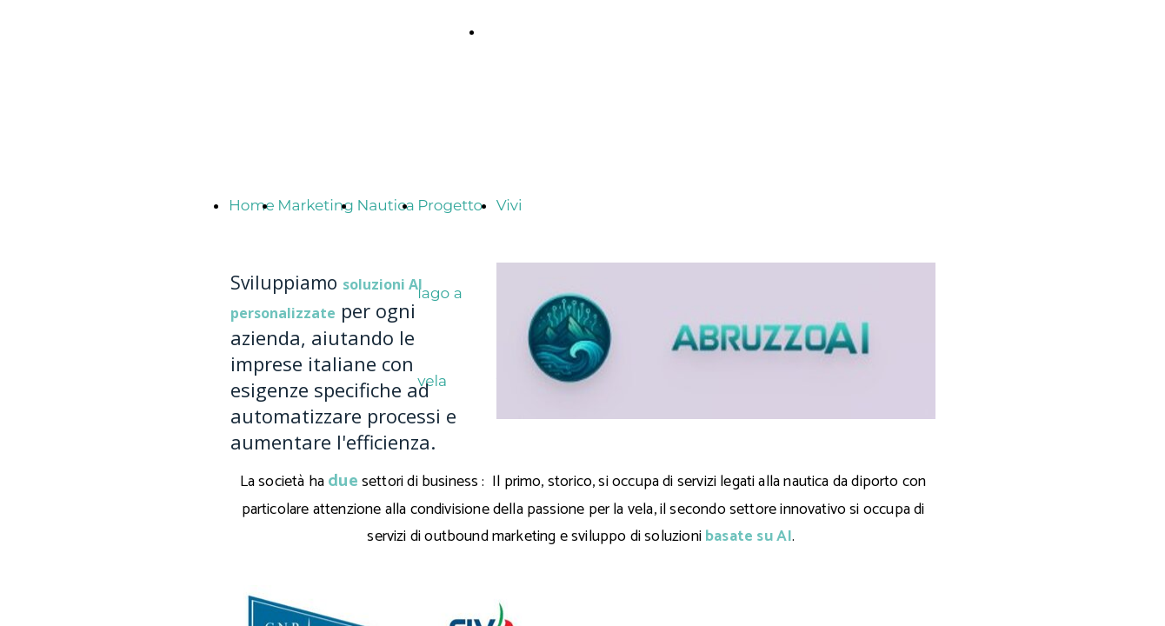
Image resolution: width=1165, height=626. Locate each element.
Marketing (315, 205)
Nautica (385, 205)
